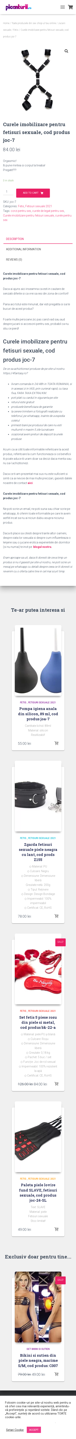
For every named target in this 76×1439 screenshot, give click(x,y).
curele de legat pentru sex (48, 210)
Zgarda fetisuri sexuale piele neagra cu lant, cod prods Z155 (38, 852)
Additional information (23, 249)
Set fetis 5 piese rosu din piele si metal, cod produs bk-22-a (38, 1022)
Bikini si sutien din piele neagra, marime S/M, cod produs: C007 (38, 1360)
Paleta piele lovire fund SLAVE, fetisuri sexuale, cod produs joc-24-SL (38, 1192)
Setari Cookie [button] (15, 1430)
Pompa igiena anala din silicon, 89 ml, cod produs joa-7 (38, 713)
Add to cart (31, 192)
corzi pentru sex (21, 210)
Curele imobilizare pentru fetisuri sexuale (28, 215)
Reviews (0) (14, 259)
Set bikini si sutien (38, 1349)
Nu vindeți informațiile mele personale (30, 1422)
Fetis (15, 30)
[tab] (38, 239)
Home (6, 23)
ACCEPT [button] (34, 1429)
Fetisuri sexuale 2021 (38, 206)
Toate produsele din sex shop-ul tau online (34, 23)
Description (15, 239)
